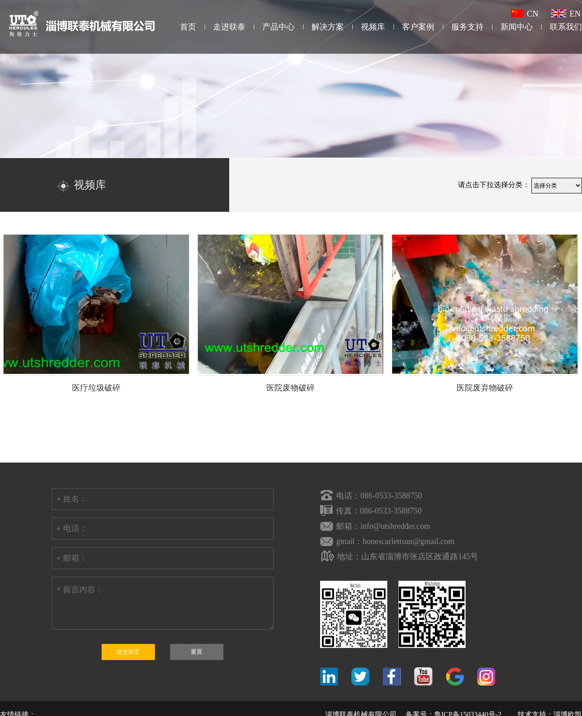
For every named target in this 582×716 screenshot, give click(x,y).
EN (566, 13)
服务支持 (467, 26)
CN (525, 13)
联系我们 (566, 26)
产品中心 (278, 26)
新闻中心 (517, 26)
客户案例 (418, 26)
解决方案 (328, 26)
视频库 (373, 26)
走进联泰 (229, 26)
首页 (188, 26)
